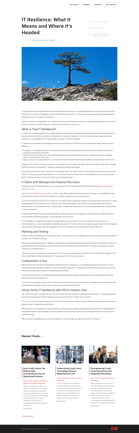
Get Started (111, 4)
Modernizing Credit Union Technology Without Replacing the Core (69, 371)
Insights (98, 4)
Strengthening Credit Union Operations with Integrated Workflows (101, 371)
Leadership (60, 380)
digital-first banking (101, 34)
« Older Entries (27, 416)
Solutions (74, 4)
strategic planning (101, 36)
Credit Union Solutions (40, 381)
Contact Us (45, 429)
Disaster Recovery (100, 22)
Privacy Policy (35, 429)
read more (27, 408)
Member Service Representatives (34, 383)
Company (86, 4)
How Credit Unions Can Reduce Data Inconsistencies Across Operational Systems (34, 372)
